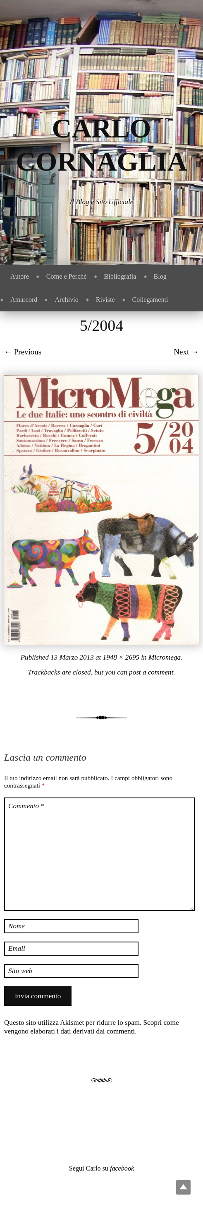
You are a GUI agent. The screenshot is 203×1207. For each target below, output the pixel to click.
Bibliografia (120, 276)
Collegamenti (150, 299)
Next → (186, 351)
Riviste (105, 299)
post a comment (151, 672)
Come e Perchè (66, 276)
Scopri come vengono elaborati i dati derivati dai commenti (91, 1027)
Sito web (20, 971)
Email (16, 948)
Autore (19, 276)
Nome (16, 926)
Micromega (164, 657)
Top (183, 1187)
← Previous (22, 351)
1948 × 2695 (121, 657)
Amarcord (23, 299)
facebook (122, 1168)
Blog (160, 276)
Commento (26, 806)
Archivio (66, 299)
